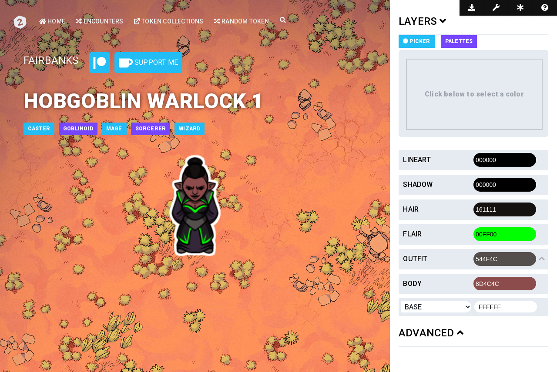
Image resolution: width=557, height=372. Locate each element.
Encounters (99, 21)
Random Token (241, 21)
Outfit (415, 259)
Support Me (148, 63)
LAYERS (422, 21)
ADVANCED (431, 333)
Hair (411, 209)
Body (412, 283)
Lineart (416, 160)
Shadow (418, 184)
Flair (412, 234)
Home (52, 21)
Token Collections (169, 21)
